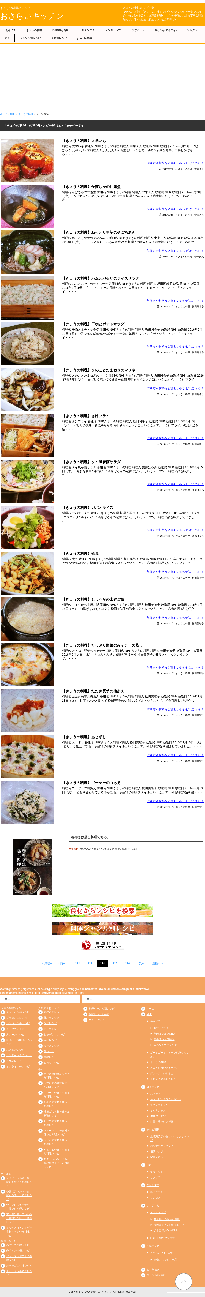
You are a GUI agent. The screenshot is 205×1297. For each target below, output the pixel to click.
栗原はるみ (198, 490)
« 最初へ (47, 963)
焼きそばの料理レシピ (19, 1265)
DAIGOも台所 (60, 30)
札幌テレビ (153, 1245)
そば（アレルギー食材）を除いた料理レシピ (19, 1182)
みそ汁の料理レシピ (18, 1245)
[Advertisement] (102, 76)
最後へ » (157, 963)
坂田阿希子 (198, 306)
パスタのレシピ (15, 1049)
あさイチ (10, 30)
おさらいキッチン (32, 16)
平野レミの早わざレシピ (164, 1079)
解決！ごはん (161, 1028)
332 (77, 963)
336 (127, 963)
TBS (149, 1164)
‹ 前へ (62, 963)
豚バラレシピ (51, 1017)
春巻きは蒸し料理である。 (90, 837)
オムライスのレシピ (18, 1066)
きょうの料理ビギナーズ (164, 1067)
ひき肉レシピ (51, 1045)
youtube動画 (85, 38)
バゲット (155, 1093)
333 (90, 963)
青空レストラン (159, 1104)
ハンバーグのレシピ (18, 1023)
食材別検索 (153, 1269)
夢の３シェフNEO (164, 1033)
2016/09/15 (165, 490)
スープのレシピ (15, 1028)
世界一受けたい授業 (161, 1121)
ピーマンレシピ (53, 1028)
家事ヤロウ (156, 1157)
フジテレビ (153, 1205)
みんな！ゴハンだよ (165, 1044)
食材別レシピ (59, 38)
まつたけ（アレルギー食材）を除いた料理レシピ (19, 1231)
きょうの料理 (34, 30)
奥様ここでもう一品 (165, 1259)
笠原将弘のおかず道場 (167, 1219)
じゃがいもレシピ (54, 1034)
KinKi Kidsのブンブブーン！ (166, 1238)
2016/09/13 (165, 715)
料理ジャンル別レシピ (102, 1008)
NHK (13, 114)
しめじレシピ (51, 1062)
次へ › (143, 963)
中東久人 (199, 169)
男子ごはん (156, 1192)
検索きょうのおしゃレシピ (169, 1224)
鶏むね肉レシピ (53, 1012)
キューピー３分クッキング (165, 1099)
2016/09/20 (167, 169)
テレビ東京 (153, 1185)
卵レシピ (49, 1051)
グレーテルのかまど (161, 1073)
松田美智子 (198, 577)
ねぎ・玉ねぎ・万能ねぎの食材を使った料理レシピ (57, 1163)
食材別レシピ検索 (99, 1014)
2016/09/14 (165, 577)
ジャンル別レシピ (30, 38)
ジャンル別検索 (156, 1275)
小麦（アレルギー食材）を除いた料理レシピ (19, 1195)
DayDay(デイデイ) (166, 30)
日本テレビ (153, 1086)
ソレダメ (192, 30)
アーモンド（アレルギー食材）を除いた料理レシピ (19, 1218)
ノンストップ (113, 30)
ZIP (7, 38)
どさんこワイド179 (161, 1252)
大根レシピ (50, 1057)
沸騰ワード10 (158, 1116)
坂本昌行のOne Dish (165, 1230)
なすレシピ (50, 1023)
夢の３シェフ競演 (164, 1039)
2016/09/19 (165, 306)
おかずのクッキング (161, 1145)
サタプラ (155, 1177)
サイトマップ (96, 1019)
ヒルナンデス (87, 30)
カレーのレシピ (15, 1034)
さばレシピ (50, 1040)
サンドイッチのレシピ (19, 1055)
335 (115, 963)
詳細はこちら (129, 849)
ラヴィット (137, 30)
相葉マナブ (156, 1151)
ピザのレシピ (14, 1060)
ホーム (4, 114)
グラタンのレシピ (16, 1017)
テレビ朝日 (153, 1129)
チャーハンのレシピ (18, 1012)
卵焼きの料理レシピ (18, 1250)
